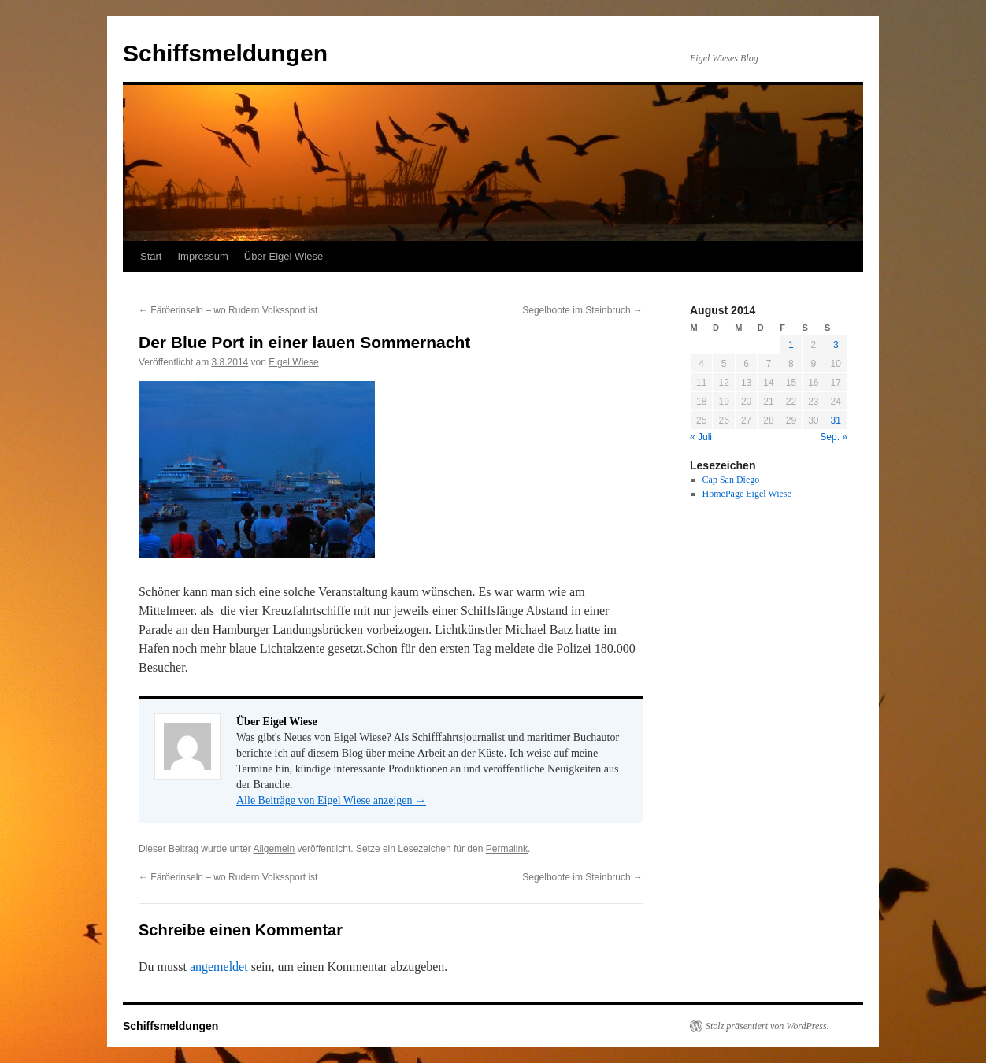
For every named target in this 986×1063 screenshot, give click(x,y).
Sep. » (833, 437)
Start (150, 256)
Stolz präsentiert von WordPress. (767, 1026)
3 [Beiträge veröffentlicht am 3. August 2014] (836, 344)
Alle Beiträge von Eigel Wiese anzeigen (331, 800)
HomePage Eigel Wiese (746, 493)
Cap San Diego (731, 479)
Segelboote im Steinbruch (582, 310)
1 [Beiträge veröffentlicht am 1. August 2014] (791, 344)
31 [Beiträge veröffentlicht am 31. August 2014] (836, 420)
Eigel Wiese (293, 362)
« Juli (701, 437)
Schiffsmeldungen (225, 53)
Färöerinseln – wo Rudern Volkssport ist (228, 310)
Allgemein (274, 848)
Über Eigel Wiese (283, 256)
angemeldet (219, 966)
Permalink (507, 848)
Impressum (202, 256)
